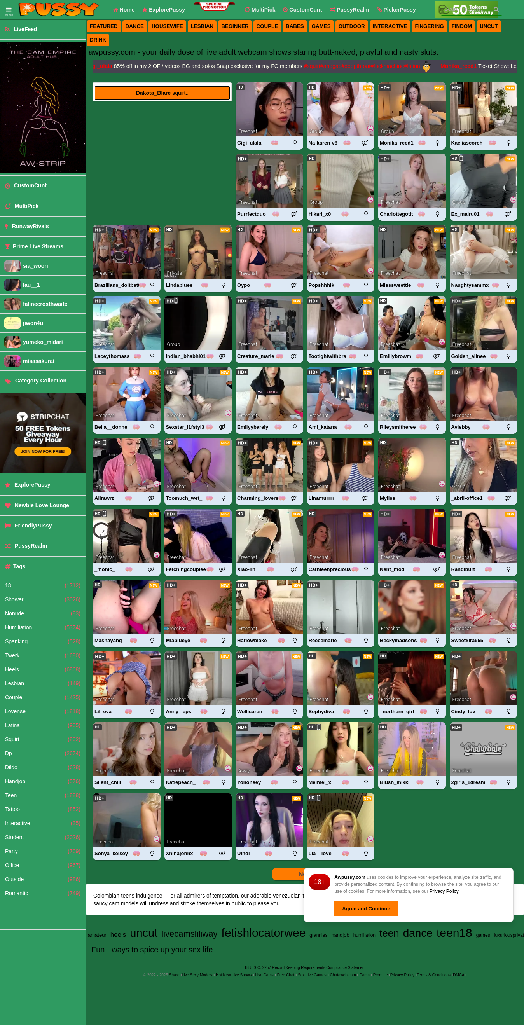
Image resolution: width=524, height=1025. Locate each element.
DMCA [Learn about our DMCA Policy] (458, 975)
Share (174, 975)
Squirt (42, 739)
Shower (42, 599)
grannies (318, 935)
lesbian (202, 26)
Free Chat (285, 975)
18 (42, 585)
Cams (365, 975)
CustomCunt (302, 10)
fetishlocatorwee (264, 932)
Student (42, 837)
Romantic (42, 893)
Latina (42, 725)
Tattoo (42, 809)
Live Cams (264, 975)
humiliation (364, 935)
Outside (42, 879)
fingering (429, 26)
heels (118, 934)
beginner (234, 26)
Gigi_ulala (102, 66)
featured (104, 26)
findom (462, 26)
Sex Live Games (312, 975)
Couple (42, 697)
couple (267, 26)
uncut (489, 26)
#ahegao (333, 66)
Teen (42, 795)
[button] (396, 9)
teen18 (454, 932)
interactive (390, 26)
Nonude (42, 613)
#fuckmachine (389, 66)
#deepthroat (358, 66)
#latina (415, 66)
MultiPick (260, 10)
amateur (97, 935)
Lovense (42, 711)
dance (135, 26)
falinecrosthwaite (45, 304)
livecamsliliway (189, 934)
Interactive (42, 823)
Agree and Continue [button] (366, 908)
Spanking (42, 641)
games (321, 26)
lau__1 (31, 285)
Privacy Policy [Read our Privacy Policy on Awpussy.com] (402, 975)
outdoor (352, 26)
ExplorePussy (163, 10)
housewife (167, 26)
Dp (42, 753)
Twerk (42, 655)
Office (42, 865)
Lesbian (42, 683)
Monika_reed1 (461, 66)
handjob (340, 935)
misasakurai (38, 361)
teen (389, 933)
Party (42, 851)
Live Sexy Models (197, 975)
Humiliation (42, 627)
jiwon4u (33, 323)
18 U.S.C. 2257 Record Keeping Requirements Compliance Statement (305, 968)
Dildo (42, 767)
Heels (42, 669)
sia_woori (35, 266)
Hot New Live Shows (234, 975)
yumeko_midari (43, 342)
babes (295, 26)
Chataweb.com (343, 975)
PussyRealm (349, 10)
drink (98, 40)
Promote (380, 975)
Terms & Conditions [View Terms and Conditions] (434, 975)
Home (124, 10)
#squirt (314, 66)
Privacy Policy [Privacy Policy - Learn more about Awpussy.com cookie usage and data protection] (444, 891)
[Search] (496, 9)
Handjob (42, 781)
